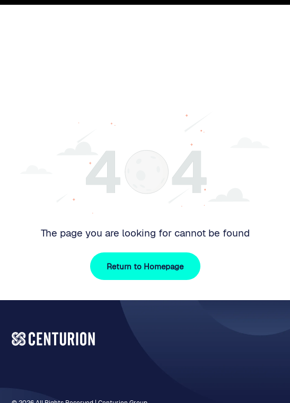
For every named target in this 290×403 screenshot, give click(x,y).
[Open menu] (268, 28)
